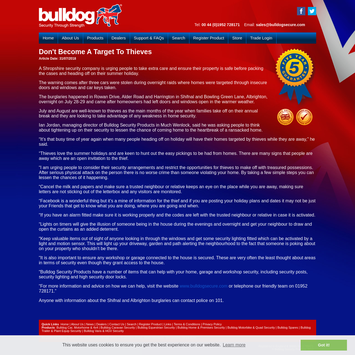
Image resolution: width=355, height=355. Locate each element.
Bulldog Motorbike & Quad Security (251, 327)
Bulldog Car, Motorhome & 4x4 (77, 327)
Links (167, 324)
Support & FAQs (149, 38)
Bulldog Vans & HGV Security (104, 331)
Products (95, 38)
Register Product (208, 38)
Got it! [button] (324, 345)
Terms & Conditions (187, 324)
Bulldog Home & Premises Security (201, 327)
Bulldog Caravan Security (118, 327)
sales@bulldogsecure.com (280, 24)
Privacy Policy (212, 324)
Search (178, 38)
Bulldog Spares (287, 327)
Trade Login (261, 38)
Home (48, 38)
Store (237, 38)
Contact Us (116, 324)
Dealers (118, 38)
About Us (70, 38)
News (90, 324)
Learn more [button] (234, 345)
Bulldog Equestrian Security (156, 327)
